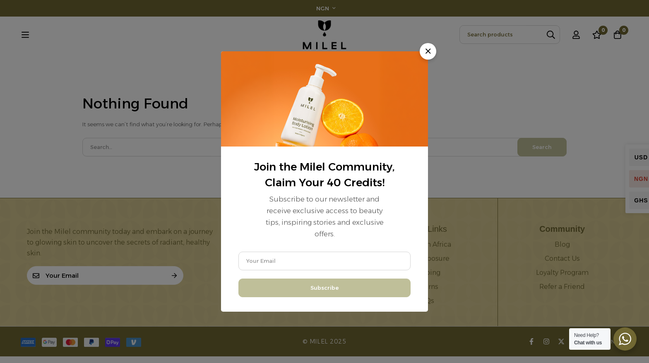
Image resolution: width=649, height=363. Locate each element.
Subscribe (324, 287)
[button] (428, 51)
